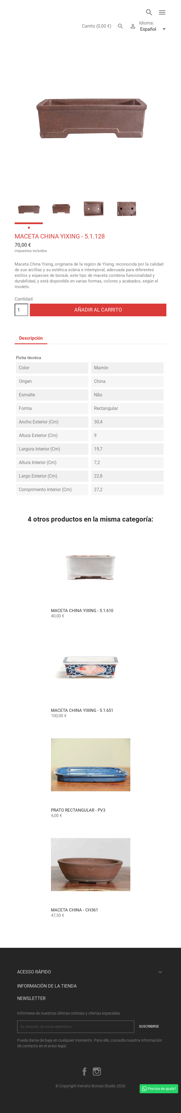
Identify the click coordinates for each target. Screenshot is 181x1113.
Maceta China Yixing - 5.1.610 (82, 610)
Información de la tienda (47, 986)
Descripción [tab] (31, 338)
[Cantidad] (21, 310)
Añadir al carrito (98, 310)
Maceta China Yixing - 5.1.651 (82, 710)
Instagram (96, 1071)
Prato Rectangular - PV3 (78, 810)
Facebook (84, 1071)
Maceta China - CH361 (74, 910)
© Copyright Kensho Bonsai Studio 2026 (90, 1086)
